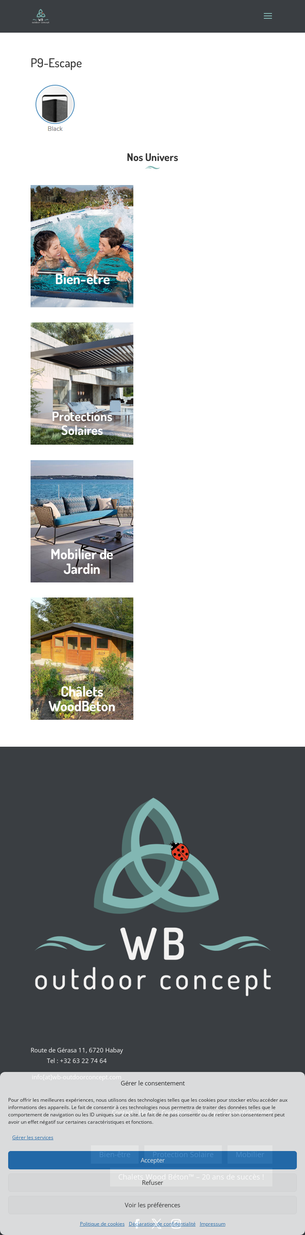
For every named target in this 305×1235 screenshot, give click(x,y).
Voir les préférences (152, 1205)
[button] (293, 1083)
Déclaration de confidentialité (162, 1223)
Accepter (153, 1160)
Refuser (152, 1182)
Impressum (212, 1223)
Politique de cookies (102, 1223)
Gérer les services (32, 1137)
